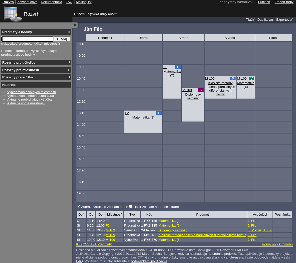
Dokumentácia (51, 2)
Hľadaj (62, 39)
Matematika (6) (245, 85)
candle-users (233, 257)
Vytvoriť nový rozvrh (102, 14)
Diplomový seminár (193, 96)
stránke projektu (224, 254)
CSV (86, 244)
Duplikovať (265, 19)
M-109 (210, 78)
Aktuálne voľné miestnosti (26, 103)
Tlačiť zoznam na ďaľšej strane (156, 207)
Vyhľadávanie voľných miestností (31, 92)
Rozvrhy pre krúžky (17, 77)
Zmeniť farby (284, 2)
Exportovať (284, 19)
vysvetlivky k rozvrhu (277, 244)
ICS (79, 244)
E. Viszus (254, 230)
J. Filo (252, 221)
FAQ (69, 2)
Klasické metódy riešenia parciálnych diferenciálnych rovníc (220, 88)
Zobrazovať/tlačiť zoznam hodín (104, 207)
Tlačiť (250, 19)
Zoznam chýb (27, 2)
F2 (165, 67)
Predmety (104, 244)
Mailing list (83, 2)
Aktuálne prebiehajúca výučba (29, 99)
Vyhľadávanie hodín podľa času (30, 96)
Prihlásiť (264, 2)
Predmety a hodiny (17, 32)
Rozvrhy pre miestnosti (20, 70)
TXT (93, 244)
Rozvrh (31, 14)
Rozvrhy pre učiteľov (18, 62)
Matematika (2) (172, 73)
